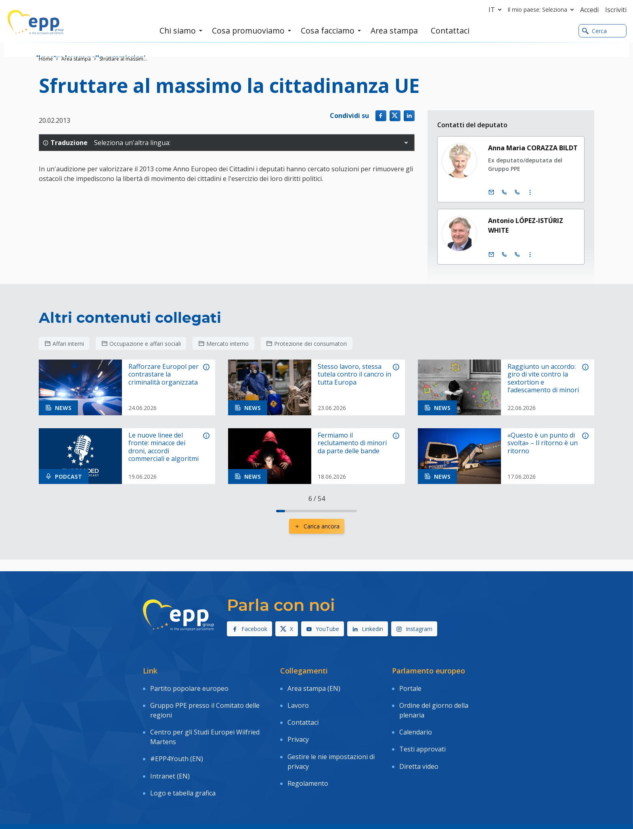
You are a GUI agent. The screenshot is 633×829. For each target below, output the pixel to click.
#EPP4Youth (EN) (176, 739)
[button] (406, 142)
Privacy (298, 720)
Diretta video (418, 741)
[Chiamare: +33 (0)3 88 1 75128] (517, 192)
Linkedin (367, 629)
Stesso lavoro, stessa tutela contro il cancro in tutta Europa (354, 374)
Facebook (249, 629)
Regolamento (307, 753)
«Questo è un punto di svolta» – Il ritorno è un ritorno (542, 443)
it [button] (496, 10)
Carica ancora (317, 526)
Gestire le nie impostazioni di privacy (331, 737)
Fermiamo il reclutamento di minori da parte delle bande (352, 443)
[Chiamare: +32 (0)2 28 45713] (504, 254)
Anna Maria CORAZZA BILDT (533, 147)
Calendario (415, 718)
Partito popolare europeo (189, 685)
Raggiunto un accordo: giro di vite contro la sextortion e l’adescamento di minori (543, 378)
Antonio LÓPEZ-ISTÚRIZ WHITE (525, 225)
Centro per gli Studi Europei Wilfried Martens (205, 723)
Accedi (589, 9)
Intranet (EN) (170, 751)
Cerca (594, 32)
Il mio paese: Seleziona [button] (542, 10)
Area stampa (76, 58)
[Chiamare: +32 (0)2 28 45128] (504, 192)
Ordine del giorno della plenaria (433, 702)
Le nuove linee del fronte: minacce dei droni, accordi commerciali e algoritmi (163, 447)
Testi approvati (422, 730)
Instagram (414, 629)
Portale (410, 685)
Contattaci (303, 708)
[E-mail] (491, 192)
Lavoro (298, 697)
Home (46, 58)
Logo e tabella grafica (183, 763)
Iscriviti (616, 9)
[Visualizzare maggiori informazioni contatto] (530, 192)
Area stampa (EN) (313, 685)
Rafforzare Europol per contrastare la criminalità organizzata (163, 374)
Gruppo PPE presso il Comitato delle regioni (205, 702)
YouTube (322, 629)
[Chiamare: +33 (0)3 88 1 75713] (517, 254)
